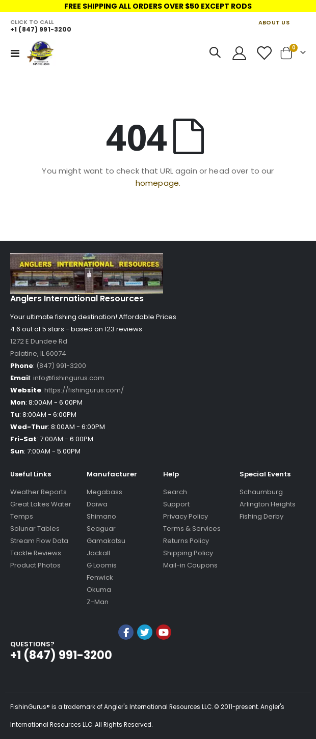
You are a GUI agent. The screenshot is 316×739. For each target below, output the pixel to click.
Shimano (101, 516)
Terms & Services (192, 528)
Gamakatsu (106, 541)
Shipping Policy (188, 553)
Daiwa (97, 504)
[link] (144, 659)
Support (176, 504)
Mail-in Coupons (190, 565)
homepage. (158, 183)
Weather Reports (38, 492)
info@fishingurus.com (68, 378)
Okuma (99, 589)
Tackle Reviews (35, 553)
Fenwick (100, 577)
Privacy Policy (185, 516)
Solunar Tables (35, 528)
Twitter (144, 632)
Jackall (98, 553)
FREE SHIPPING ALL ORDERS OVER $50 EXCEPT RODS (158, 6)
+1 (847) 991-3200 (40, 29)
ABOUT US (273, 22)
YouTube (163, 632)
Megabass (104, 492)
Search (175, 492)
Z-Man (98, 602)
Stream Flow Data (39, 541)
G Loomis (102, 565)
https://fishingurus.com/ (84, 390)
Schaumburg (261, 492)
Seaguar (101, 528)
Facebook (126, 632)
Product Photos (35, 565)
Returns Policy (186, 541)
